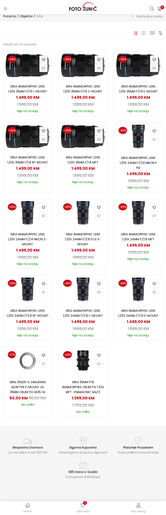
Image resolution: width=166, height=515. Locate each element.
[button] (159, 8)
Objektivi (26, 16)
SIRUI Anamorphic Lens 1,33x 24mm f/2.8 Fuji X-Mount (83, 239)
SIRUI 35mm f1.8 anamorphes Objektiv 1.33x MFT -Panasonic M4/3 (83, 387)
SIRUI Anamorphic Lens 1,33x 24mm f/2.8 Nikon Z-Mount (27, 239)
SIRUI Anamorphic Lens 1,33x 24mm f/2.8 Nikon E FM (138, 163)
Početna (9, 16)
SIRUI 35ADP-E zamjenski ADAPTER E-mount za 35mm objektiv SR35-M (28, 387)
